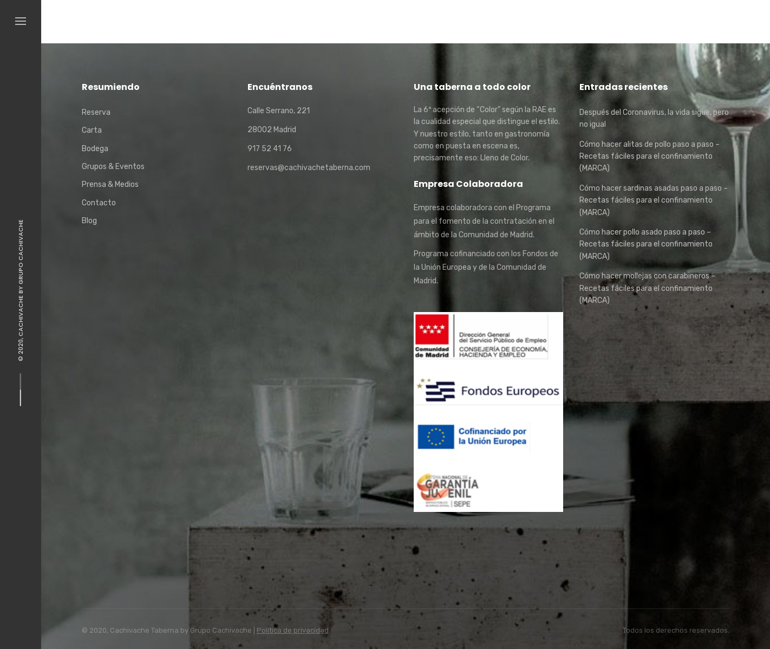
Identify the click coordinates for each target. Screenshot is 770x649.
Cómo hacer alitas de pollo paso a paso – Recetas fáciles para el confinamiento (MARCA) (649, 156)
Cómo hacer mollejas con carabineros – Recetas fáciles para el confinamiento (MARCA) (647, 288)
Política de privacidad (293, 630)
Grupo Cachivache (20, 251)
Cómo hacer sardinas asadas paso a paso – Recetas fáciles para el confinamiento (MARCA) (653, 200)
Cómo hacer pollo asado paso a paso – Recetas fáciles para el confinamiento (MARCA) (646, 244)
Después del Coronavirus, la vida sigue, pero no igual (654, 118)
